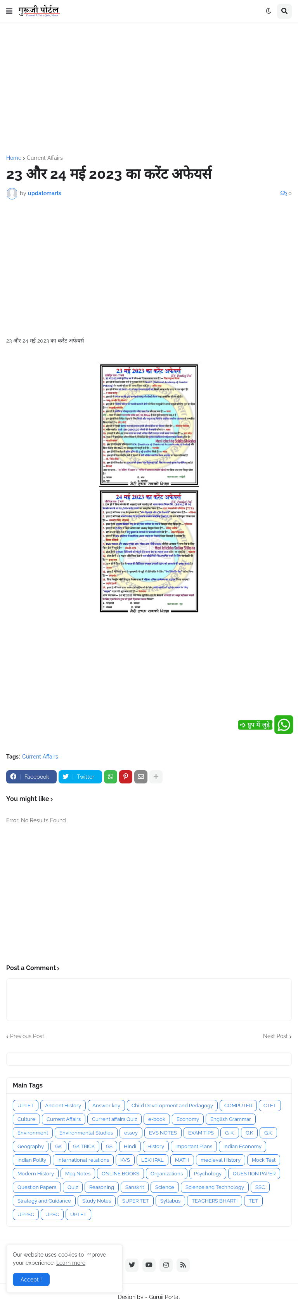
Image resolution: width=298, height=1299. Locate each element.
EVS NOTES (163, 1133)
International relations (83, 1160)
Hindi (130, 1146)
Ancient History (63, 1105)
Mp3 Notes (77, 1174)
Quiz (73, 1187)
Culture (26, 1119)
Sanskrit (134, 1187)
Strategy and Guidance (44, 1201)
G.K (249, 1133)
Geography (30, 1146)
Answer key (106, 1105)
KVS (125, 1160)
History (155, 1146)
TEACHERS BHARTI (214, 1201)
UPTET (25, 1105)
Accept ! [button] (31, 1279)
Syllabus (170, 1201)
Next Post (275, 1036)
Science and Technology (214, 1187)
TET (253, 1201)
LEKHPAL (152, 1160)
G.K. (268, 1133)
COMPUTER (238, 1105)
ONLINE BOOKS (120, 1174)
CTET (269, 1105)
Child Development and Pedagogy (172, 1105)
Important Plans (193, 1146)
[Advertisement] (149, 89)
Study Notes (96, 1201)
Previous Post (27, 1036)
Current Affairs (45, 158)
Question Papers (36, 1187)
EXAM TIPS (201, 1133)
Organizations (167, 1174)
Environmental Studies (86, 1133)
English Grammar (230, 1119)
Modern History (35, 1174)
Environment (32, 1133)
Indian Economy (243, 1146)
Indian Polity (31, 1160)
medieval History (221, 1160)
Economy (188, 1119)
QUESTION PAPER (254, 1174)
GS (109, 1146)
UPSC (52, 1214)
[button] (9, 11)
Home (13, 158)
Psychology (208, 1174)
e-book (156, 1119)
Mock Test (263, 1160)
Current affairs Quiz (114, 1119)
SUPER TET (135, 1201)
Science (164, 1187)
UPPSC (25, 1214)
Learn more (70, 1263)
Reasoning (101, 1187)
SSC (260, 1187)
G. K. (229, 1133)
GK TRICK (84, 1146)
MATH (182, 1160)
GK (58, 1146)
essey (131, 1133)
